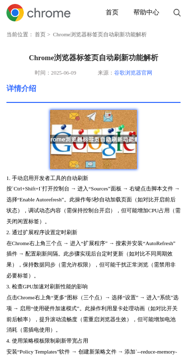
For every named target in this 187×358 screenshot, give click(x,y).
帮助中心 (146, 12)
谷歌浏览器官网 (133, 73)
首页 (112, 12)
